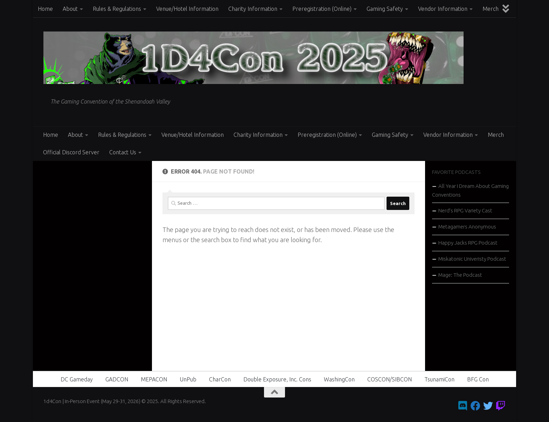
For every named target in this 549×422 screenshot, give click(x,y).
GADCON (116, 379)
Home (45, 9)
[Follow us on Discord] (463, 406)
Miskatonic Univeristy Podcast (472, 259)
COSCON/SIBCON (389, 379)
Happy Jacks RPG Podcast (468, 243)
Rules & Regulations (117, 9)
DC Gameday (77, 379)
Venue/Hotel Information (187, 9)
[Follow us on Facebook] (475, 406)
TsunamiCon (439, 379)
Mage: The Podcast (460, 275)
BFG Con (478, 379)
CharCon (220, 379)
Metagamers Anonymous (467, 227)
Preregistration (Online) (322, 9)
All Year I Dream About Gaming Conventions (470, 190)
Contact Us (122, 152)
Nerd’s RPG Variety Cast (465, 210)
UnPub (188, 379)
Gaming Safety (385, 9)
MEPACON (154, 379)
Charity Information (252, 9)
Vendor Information (442, 9)
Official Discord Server (71, 152)
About (70, 9)
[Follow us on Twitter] (488, 406)
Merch (490, 9)
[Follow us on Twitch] (501, 406)
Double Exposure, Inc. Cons (277, 379)
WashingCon (339, 379)
